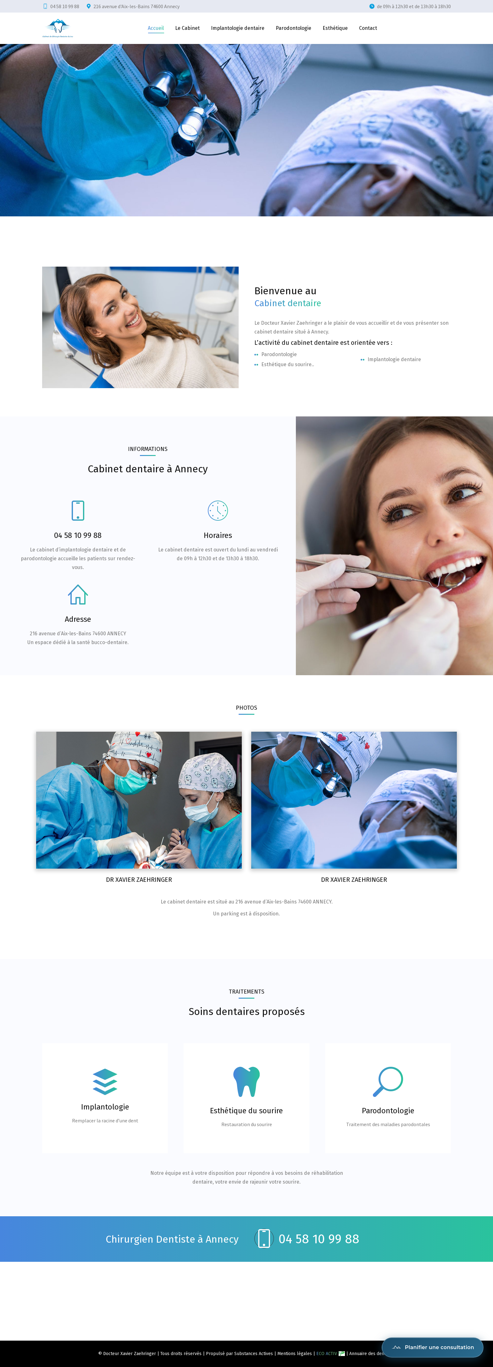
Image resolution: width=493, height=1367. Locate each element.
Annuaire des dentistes (372, 1353)
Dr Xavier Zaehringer (139, 879)
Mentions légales (294, 1353)
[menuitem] (156, 28)
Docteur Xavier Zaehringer (129, 1353)
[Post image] (139, 800)
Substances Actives (253, 1353)
